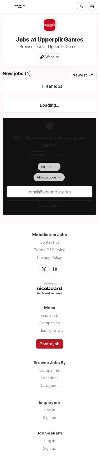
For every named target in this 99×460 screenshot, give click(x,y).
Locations (50, 377)
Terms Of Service (49, 249)
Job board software (49, 293)
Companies (49, 322)
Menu (7, 7)
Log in (49, 409)
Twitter (43, 269)
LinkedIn (55, 269)
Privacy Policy (49, 257)
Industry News (49, 330)
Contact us (50, 242)
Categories (49, 385)
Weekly (37, 155)
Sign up (49, 417)
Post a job (50, 343)
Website (52, 57)
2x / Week (60, 155)
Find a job (49, 315)
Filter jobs (52, 86)
